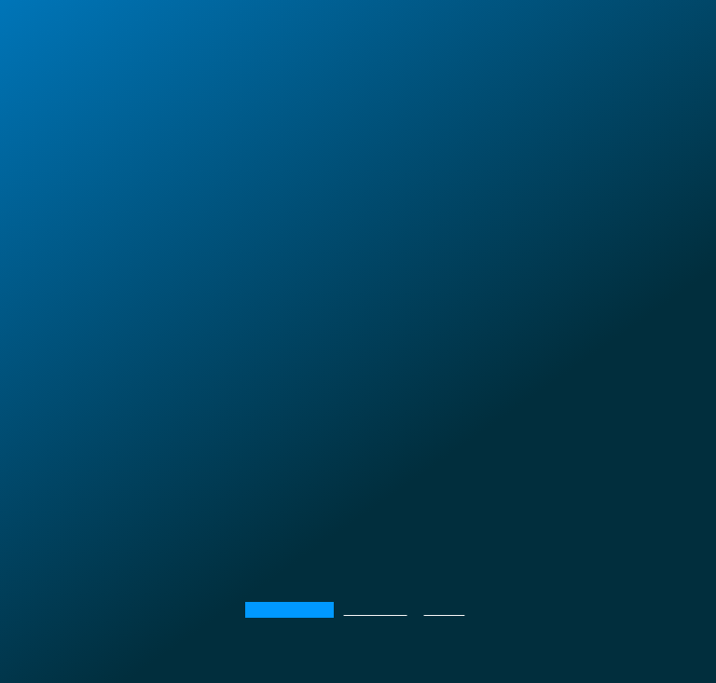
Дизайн (447, 609)
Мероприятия (285, 609)
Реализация (375, 609)
